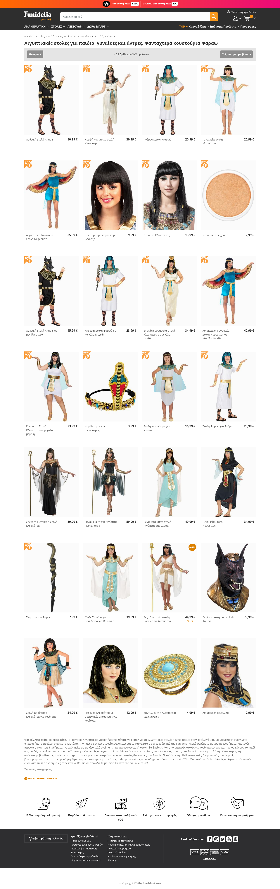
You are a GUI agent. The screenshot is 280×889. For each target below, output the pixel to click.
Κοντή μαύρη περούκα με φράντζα (100, 237)
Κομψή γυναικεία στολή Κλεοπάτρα (99, 141)
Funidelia (29, 36)
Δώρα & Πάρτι (96, 26)
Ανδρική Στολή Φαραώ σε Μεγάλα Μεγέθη (100, 332)
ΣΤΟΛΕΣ (56, 26)
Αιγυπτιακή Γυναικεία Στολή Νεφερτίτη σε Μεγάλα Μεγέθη (216, 334)
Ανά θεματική (35, 26)
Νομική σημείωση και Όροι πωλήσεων (129, 844)
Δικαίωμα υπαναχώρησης (122, 856)
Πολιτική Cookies (117, 852)
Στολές (41, 36)
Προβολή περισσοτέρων (42, 778)
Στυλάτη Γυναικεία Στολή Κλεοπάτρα (41, 523)
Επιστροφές (77, 852)
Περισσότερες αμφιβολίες (85, 856)
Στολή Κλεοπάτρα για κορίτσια (157, 428)
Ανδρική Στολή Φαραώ (157, 139)
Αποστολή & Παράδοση (84, 848)
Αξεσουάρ (75, 26)
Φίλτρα (34, 54)
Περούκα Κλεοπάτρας (157, 235)
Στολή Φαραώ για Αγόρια (218, 426)
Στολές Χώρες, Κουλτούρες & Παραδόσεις (70, 36)
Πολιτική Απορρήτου (119, 848)
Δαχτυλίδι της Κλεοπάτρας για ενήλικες (160, 714)
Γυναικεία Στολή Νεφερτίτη (213, 523)
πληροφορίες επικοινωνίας (86, 860)
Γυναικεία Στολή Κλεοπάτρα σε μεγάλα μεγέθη (39, 430)
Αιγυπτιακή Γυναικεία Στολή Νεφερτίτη (39, 237)
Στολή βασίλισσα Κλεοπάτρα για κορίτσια (41, 714)
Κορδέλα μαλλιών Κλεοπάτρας (95, 428)
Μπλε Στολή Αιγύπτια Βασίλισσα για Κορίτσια (99, 619)
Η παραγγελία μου (81, 840)
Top (182, 26)
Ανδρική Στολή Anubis (39, 139)
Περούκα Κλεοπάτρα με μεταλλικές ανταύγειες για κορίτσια (101, 716)
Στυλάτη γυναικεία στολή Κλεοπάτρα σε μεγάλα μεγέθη (159, 334)
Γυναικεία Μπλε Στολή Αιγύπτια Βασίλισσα (157, 523)
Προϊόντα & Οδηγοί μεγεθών (87, 844)
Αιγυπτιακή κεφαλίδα (216, 712)
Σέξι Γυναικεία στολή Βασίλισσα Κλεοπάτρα (157, 619)
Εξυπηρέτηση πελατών (46, 839)
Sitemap (112, 860)
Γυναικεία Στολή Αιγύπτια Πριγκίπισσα (101, 523)
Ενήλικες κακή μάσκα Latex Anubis (219, 619)
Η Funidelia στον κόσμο (121, 840)
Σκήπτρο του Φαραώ (38, 617)
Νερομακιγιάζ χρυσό (215, 235)
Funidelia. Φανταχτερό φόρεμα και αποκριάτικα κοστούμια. (37, 16)
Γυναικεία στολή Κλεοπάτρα (213, 141)
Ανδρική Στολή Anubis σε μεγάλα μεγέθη (41, 332)
